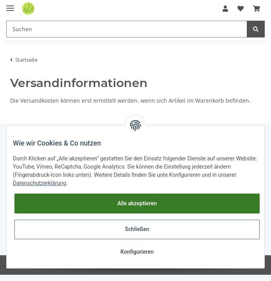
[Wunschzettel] (240, 8)
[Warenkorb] (256, 8)
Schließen (137, 229)
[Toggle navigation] (10, 5)
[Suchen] (126, 29)
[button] (225, 8)
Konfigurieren (136, 252)
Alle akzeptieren (137, 203)
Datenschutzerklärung (39, 183)
